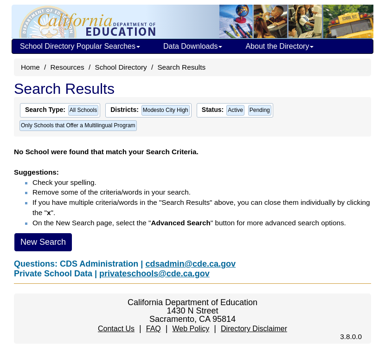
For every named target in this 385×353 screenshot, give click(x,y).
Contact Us (116, 329)
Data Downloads (192, 46)
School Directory (121, 67)
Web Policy (190, 329)
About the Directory (279, 46)
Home (30, 67)
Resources (67, 67)
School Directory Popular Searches (80, 46)
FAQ (153, 329)
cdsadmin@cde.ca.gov (190, 263)
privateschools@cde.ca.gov (154, 273)
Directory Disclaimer (254, 329)
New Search (43, 242)
